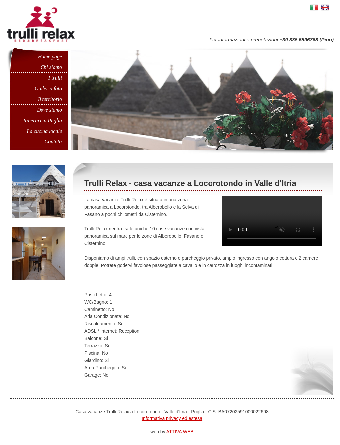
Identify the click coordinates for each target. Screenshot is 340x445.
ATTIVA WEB (180, 431)
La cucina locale (44, 131)
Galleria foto (48, 88)
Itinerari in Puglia (42, 120)
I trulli (55, 78)
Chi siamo (51, 67)
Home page (50, 56)
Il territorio (50, 99)
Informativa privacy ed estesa (172, 418)
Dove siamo (49, 110)
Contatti (53, 141)
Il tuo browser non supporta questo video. (264, 221)
